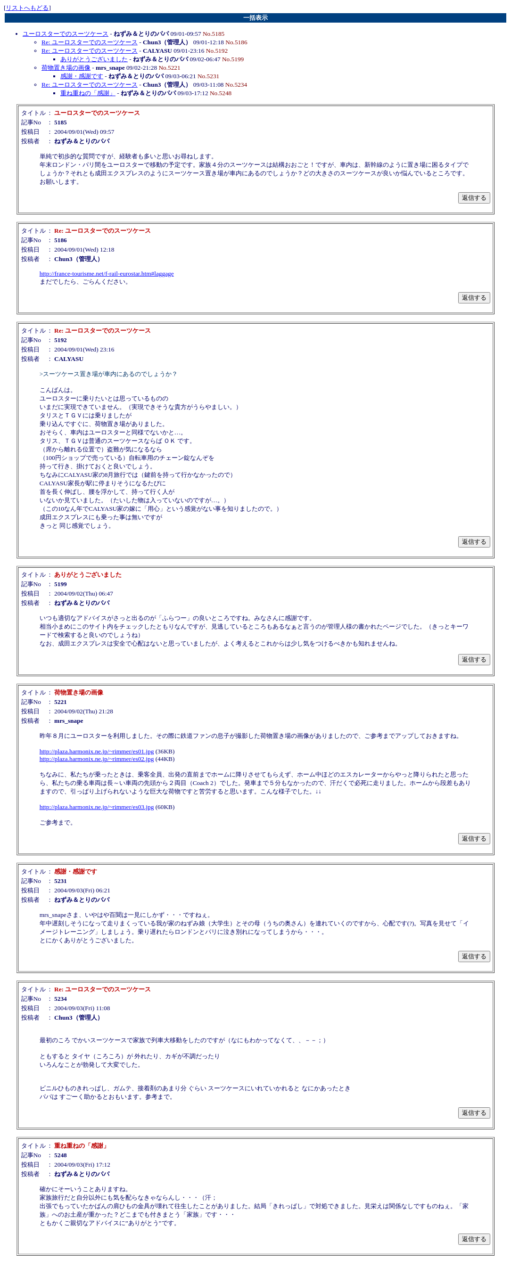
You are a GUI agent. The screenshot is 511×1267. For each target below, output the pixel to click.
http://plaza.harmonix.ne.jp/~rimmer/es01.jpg (97, 751)
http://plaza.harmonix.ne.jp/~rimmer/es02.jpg (97, 758)
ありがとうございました (94, 59)
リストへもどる (27, 7)
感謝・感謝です (81, 76)
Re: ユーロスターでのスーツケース (89, 42)
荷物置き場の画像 (66, 67)
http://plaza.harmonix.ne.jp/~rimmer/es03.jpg (97, 806)
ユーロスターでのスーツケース (65, 33)
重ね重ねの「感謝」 (87, 93)
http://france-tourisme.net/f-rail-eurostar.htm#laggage (107, 273)
